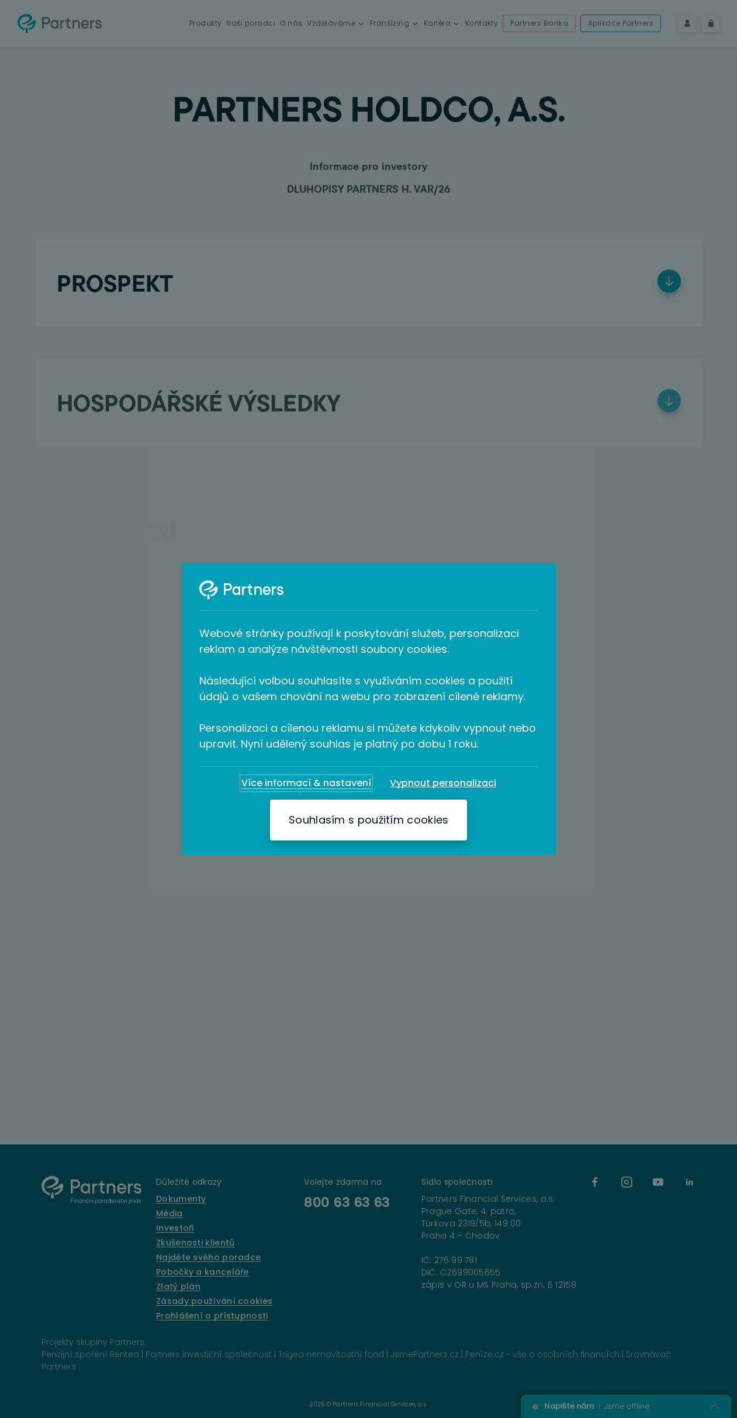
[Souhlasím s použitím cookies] (368, 820)
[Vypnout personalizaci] (443, 783)
